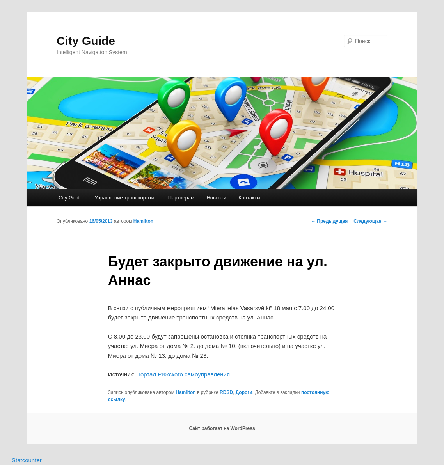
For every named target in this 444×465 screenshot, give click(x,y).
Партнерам (181, 198)
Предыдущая (329, 221)
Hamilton (143, 221)
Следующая (370, 221)
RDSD (226, 392)
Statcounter (27, 460)
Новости (216, 198)
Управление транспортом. (125, 198)
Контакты (249, 198)
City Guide (86, 40)
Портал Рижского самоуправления (183, 374)
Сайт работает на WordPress (222, 428)
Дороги (244, 392)
